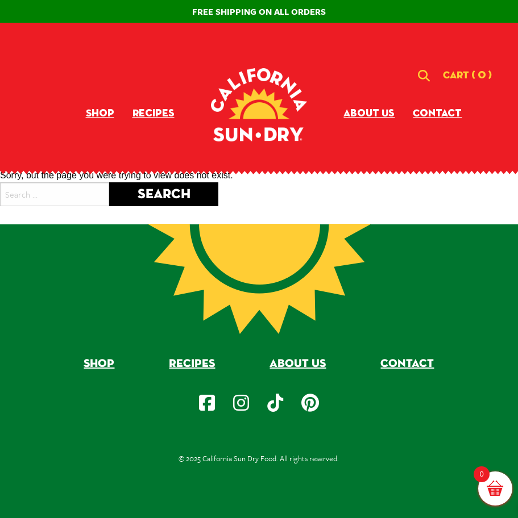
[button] (467, 75)
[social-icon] (207, 403)
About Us (369, 113)
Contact (437, 113)
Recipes (153, 113)
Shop (100, 113)
